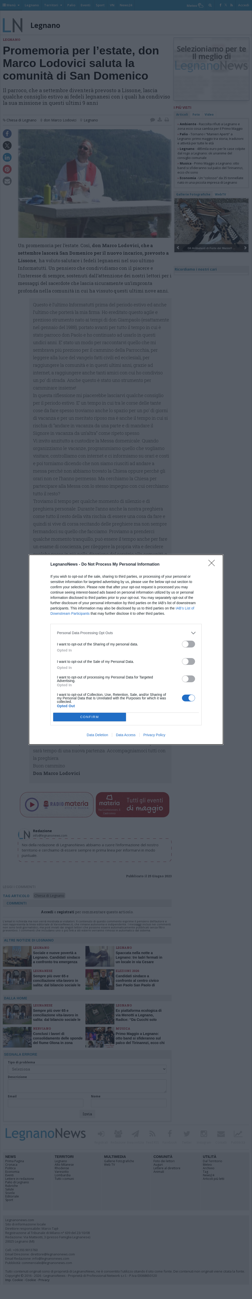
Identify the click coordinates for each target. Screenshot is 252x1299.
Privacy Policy (154, 735)
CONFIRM (89, 717)
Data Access (126, 735)
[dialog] (126, 649)
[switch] (188, 644)
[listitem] (126, 633)
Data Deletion (97, 735)
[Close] (213, 564)
